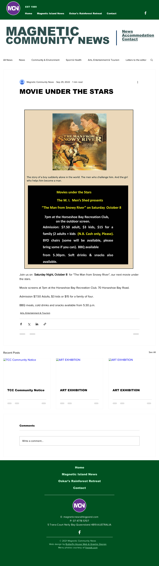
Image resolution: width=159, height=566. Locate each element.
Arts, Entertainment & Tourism (103, 59)
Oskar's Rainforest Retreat (79, 481)
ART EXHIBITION (73, 390)
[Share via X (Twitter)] (29, 324)
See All (152, 352)
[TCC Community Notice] (26, 371)
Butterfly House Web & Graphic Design (86, 544)
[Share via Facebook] (21, 324)
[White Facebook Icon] (79, 532)
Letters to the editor (136, 59)
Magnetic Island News (79, 474)
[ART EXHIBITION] (79, 371)
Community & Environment (45, 59)
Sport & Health (73, 59)
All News (7, 59)
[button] (151, 59)
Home (79, 467)
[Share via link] (44, 324)
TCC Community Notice (25, 390)
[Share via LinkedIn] (36, 324)
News (22, 59)
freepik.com (91, 547)
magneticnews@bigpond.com (80, 516)
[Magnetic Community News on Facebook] (145, 13)
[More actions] (138, 82)
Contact (79, 488)
